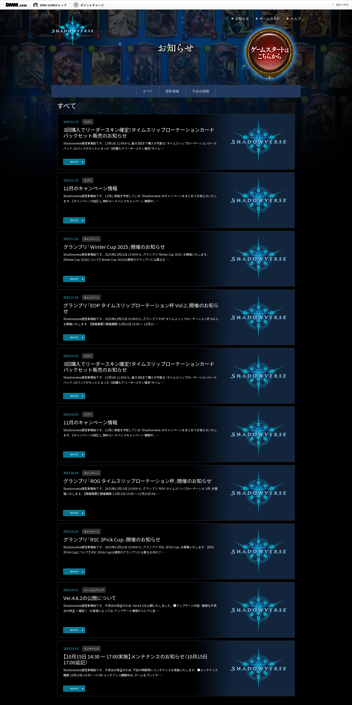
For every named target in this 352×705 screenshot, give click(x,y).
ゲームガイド (269, 18)
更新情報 (172, 91)
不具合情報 (200, 91)
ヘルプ (295, 18)
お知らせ (242, 18)
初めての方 (342, 4)
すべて (148, 91)
